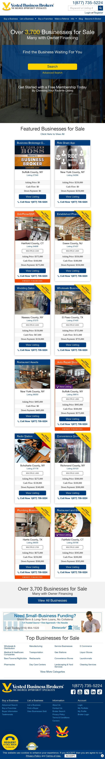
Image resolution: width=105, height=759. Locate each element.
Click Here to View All (52, 134)
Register (98, 12)
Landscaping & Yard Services (64, 665)
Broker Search (58, 711)
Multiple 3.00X (72, 473)
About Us (56, 705)
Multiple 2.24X (32, 325)
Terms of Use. (53, 755)
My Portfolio (83, 708)
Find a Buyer (32, 708)
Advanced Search (52, 72)
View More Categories (52, 671)
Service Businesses (63, 646)
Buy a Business (11, 19)
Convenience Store (68, 436)
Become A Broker (93, 19)
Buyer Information (10, 711)
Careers (55, 721)
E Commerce (86, 646)
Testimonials (7, 714)
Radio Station (25, 436)
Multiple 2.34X (32, 251)
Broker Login (83, 714)
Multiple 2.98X (72, 547)
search (52, 66)
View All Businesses (52, 600)
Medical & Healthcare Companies (13, 653)
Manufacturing (35, 646)
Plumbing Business (28, 510)
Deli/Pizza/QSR (25, 214)
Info (72, 19)
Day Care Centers (37, 664)
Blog (81, 19)
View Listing (32, 196)
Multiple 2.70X (32, 547)
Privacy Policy (58, 714)
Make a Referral (62, 19)
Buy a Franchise (45, 19)
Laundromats (86, 658)
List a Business (27, 19)
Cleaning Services (88, 664)
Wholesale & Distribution (9, 647)
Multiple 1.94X (72, 251)
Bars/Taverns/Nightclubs (15, 658)
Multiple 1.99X (72, 399)
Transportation (36, 652)
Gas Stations (60, 652)
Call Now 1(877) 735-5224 (32, 201)
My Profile (82, 711)
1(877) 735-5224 (87, 2)
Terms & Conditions (60, 717)
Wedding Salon (26, 288)
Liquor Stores (86, 652)
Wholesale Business (69, 288)
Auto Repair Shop (67, 362)
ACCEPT (70, 755)
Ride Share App (66, 142)
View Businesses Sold (36, 711)
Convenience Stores (64, 658)
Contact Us (57, 708)
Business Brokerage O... (31, 142)
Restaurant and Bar (68, 510)
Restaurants (34, 658)
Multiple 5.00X (72, 325)
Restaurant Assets (27, 362)
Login (88, 12)
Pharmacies (9, 664)
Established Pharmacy (70, 214)
